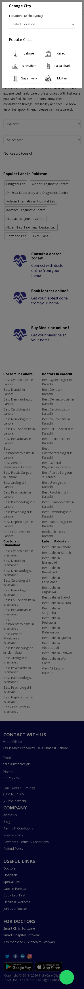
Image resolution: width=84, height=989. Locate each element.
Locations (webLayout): (26, 16)
